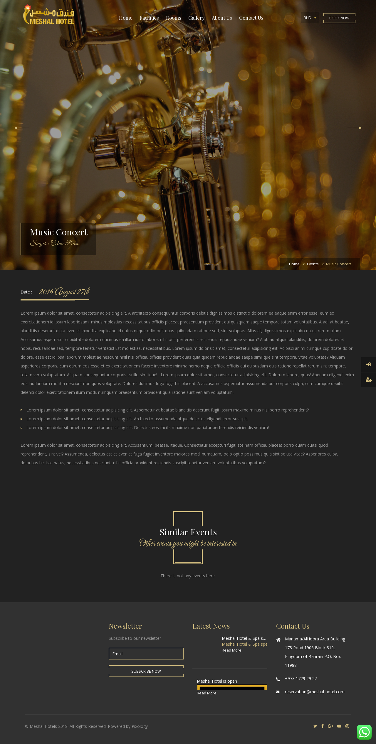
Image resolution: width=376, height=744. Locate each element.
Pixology (140, 726)
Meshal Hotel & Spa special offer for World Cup (244, 638)
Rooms (173, 17)
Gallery (196, 17)
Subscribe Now (146, 671)
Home (125, 17)
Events (313, 264)
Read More (231, 650)
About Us (222, 17)
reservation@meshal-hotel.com (315, 691)
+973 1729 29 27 (301, 678)
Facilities (149, 17)
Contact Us (251, 17)
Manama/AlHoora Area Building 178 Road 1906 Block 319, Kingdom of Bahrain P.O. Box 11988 (315, 652)
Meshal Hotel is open (217, 681)
